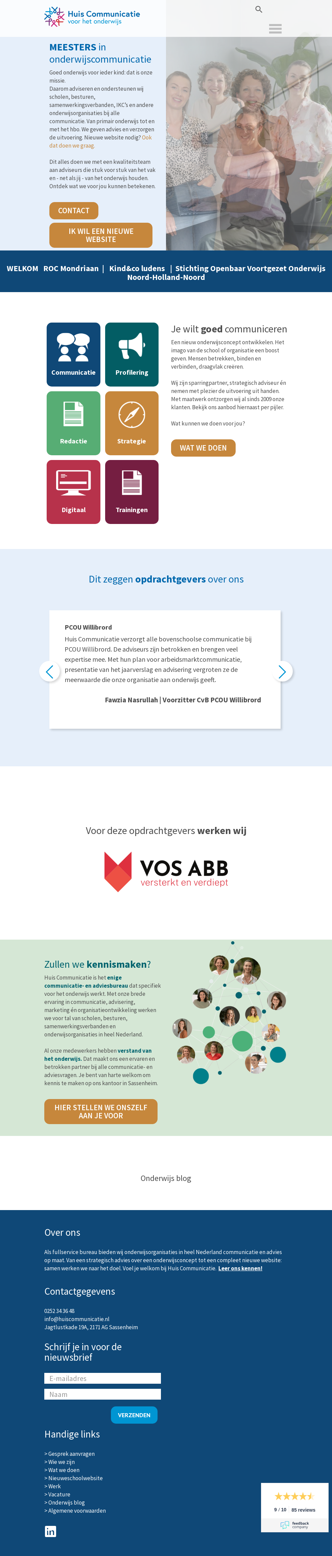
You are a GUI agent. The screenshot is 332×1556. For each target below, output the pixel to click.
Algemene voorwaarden (77, 1510)
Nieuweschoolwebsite (75, 1478)
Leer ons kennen (239, 1268)
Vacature (59, 1494)
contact (74, 210)
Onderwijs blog (66, 1502)
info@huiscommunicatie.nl (77, 1319)
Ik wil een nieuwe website (101, 235)
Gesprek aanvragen (71, 1454)
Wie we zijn (61, 1462)
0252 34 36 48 (59, 1311)
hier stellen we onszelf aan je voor (100, 1111)
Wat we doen (203, 448)
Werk (54, 1486)
